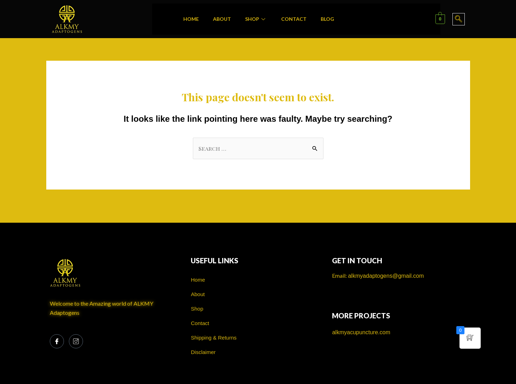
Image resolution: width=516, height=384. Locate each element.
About (222, 19)
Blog (327, 19)
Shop (256, 19)
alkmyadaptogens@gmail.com (386, 276)
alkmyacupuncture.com (361, 332)
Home (191, 19)
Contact (294, 19)
